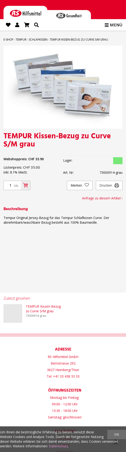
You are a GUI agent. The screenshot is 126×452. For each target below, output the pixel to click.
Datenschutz (58, 446)
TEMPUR (21, 40)
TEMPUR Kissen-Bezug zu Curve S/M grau (79, 40)
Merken (80, 185)
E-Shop (8, 40)
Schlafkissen (38, 40)
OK (116, 434)
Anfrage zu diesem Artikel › (102, 198)
